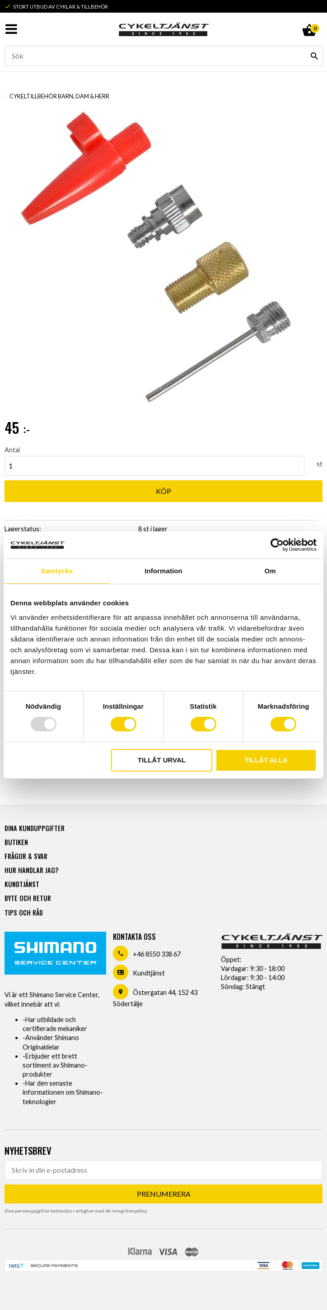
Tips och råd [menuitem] (24, 912)
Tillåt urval (162, 760)
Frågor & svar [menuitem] (26, 856)
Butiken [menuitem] (16, 842)
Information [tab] (163, 571)
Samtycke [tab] (57, 571)
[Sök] (314, 56)
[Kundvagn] (309, 19)
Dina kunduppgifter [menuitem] (35, 828)
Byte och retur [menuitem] (28, 898)
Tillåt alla (266, 760)
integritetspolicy (129, 1210)
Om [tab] (270, 571)
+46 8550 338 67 (157, 954)
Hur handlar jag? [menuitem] (31, 870)
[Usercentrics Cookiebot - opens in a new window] (277, 545)
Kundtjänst (149, 973)
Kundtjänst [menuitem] (22, 884)
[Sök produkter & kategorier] (163, 56)
